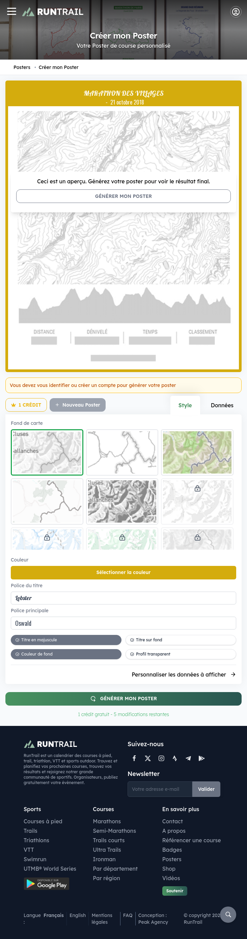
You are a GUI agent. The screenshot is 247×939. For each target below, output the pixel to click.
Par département (115, 868)
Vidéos (171, 878)
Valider (206, 789)
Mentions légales (101, 918)
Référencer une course (191, 840)
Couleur (19, 560)
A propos (174, 830)
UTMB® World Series (50, 868)
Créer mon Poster (56, 67)
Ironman (104, 859)
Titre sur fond (146, 639)
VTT (29, 849)
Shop (168, 868)
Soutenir (175, 890)
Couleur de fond (34, 654)
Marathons (107, 821)
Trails (30, 830)
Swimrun (35, 859)
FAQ (128, 915)
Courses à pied (43, 821)
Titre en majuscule (36, 639)
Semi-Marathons (114, 830)
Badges (172, 849)
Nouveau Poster (77, 405)
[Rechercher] (228, 915)
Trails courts (109, 840)
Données (222, 405)
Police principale (30, 611)
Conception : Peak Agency (153, 918)
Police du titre (27, 585)
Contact (172, 821)
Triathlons (36, 840)
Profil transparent (150, 654)
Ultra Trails (107, 849)
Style (185, 405)
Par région (106, 878)
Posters (21, 67)
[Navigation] (11, 12)
